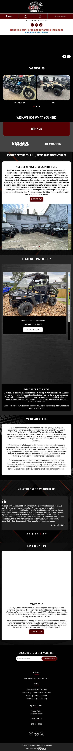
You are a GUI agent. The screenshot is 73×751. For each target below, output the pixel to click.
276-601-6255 (36, 724)
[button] (34, 107)
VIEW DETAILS (36, 329)
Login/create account (36, 20)
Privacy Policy (36, 711)
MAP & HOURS (60, 16)
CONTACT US (36, 632)
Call (25, 16)
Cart (40, 16)
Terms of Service (36, 714)
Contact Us (36, 718)
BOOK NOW (36, 199)
